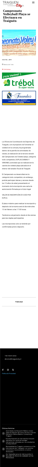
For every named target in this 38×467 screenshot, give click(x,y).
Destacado (24, 52)
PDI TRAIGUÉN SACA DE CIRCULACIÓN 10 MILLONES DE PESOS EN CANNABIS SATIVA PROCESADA (19, 444)
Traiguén (19, 54)
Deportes (11, 52)
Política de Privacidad (9, 362)
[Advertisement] (19, 317)
